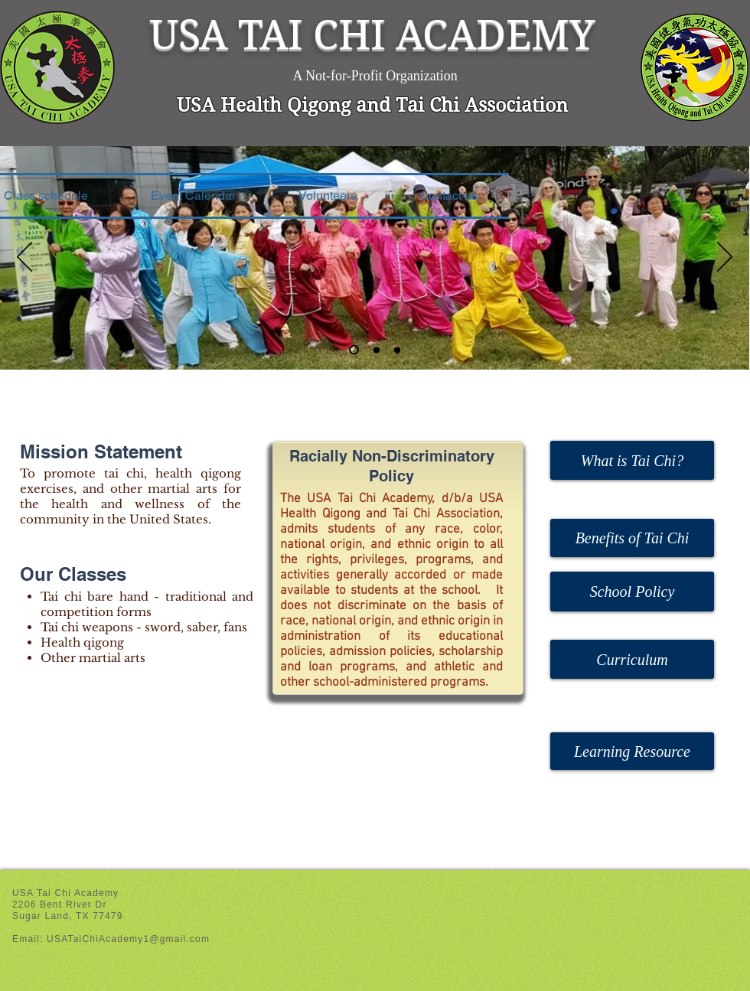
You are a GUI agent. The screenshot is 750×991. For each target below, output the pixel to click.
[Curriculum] (632, 659)
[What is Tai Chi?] (632, 460)
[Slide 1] (354, 350)
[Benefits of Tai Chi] (632, 538)
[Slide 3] (397, 350)
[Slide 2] (376, 350)
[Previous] (24, 258)
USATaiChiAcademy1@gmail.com (128, 939)
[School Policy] (632, 591)
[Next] (724, 258)
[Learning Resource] (632, 751)
